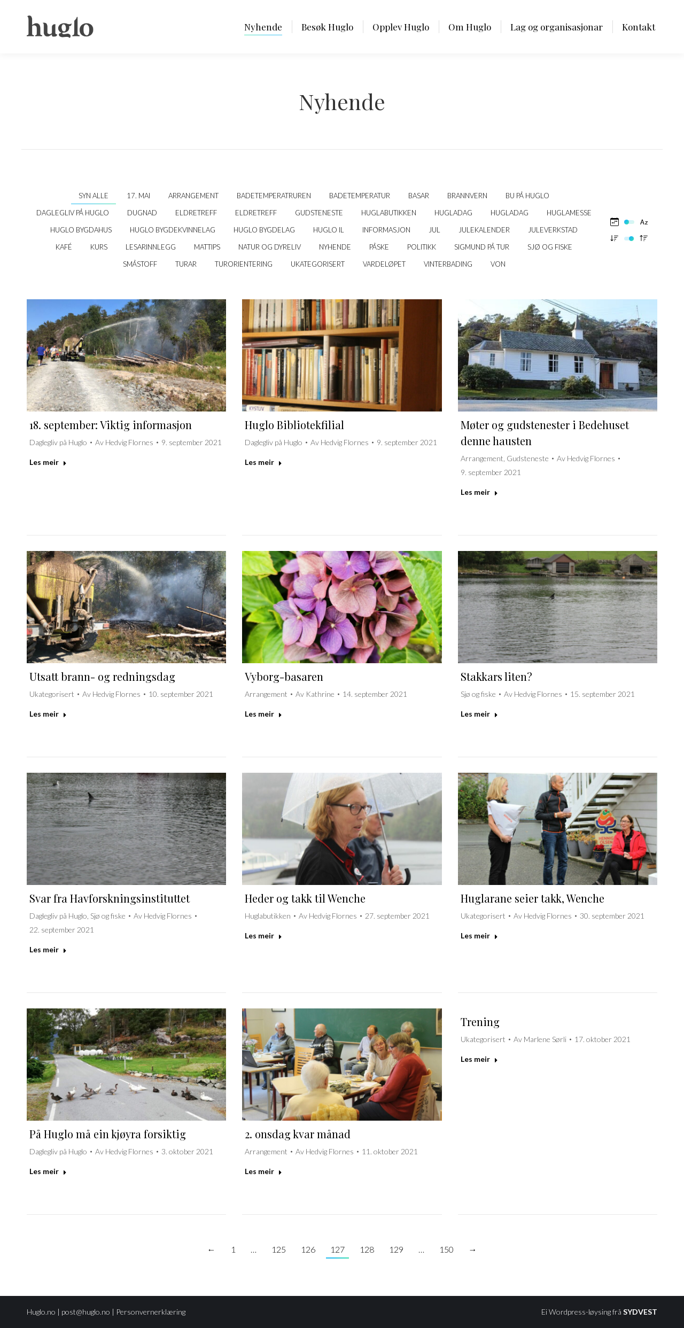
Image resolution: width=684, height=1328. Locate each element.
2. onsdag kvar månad (298, 1134)
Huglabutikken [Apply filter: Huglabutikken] (388, 212)
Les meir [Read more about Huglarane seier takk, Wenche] (479, 935)
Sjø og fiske (478, 693)
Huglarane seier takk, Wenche (532, 898)
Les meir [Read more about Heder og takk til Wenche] (263, 935)
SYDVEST (640, 1311)
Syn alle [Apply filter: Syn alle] (93, 195)
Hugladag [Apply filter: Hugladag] (453, 212)
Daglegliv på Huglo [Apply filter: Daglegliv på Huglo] (72, 212)
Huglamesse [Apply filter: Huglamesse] (569, 212)
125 (278, 1249)
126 (308, 1249)
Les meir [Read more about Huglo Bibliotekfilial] (263, 462)
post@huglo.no (85, 1311)
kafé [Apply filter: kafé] (64, 247)
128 (367, 1249)
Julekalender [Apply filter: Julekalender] (484, 230)
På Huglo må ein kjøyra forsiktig (107, 1134)
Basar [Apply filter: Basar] (418, 195)
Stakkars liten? (496, 676)
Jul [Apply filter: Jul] (434, 230)
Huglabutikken (268, 915)
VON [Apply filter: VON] (498, 264)
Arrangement (482, 458)
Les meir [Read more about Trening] (479, 1058)
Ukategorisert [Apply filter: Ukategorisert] (318, 264)
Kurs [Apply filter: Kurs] (98, 247)
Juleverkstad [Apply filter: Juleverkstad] (553, 230)
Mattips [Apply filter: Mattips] (207, 247)
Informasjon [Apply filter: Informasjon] (386, 230)
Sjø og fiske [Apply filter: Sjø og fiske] (549, 247)
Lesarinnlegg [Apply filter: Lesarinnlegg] (151, 247)
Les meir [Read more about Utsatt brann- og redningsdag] (48, 713)
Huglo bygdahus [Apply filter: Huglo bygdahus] (81, 230)
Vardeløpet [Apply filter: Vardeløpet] (384, 264)
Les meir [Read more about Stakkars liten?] (479, 713)
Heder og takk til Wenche (305, 898)
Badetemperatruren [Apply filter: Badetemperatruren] (274, 195)
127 (337, 1249)
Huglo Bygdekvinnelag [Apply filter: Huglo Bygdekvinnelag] (172, 230)
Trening (480, 1021)
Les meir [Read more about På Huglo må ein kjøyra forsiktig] (48, 1171)
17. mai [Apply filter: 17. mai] (138, 195)
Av (124, 442)
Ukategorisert (51, 693)
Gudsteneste (528, 458)
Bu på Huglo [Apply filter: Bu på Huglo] (527, 195)
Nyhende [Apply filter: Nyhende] (335, 247)
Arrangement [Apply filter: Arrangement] (193, 195)
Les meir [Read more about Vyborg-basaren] (263, 713)
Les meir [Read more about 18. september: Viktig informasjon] (48, 462)
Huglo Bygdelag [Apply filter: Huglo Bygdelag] (264, 230)
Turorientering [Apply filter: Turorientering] (244, 264)
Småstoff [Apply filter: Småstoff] (140, 264)
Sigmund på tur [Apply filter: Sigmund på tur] (481, 247)
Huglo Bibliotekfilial (294, 424)
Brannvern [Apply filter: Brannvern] (467, 195)
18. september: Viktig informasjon (110, 424)
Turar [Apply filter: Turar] (186, 264)
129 (396, 1249)
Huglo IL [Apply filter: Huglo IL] (328, 230)
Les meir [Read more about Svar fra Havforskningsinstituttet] (48, 949)
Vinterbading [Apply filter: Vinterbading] (448, 264)
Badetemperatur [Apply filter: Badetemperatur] (359, 195)
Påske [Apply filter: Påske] (379, 247)
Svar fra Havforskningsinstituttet (109, 898)
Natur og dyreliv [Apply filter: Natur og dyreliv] (269, 247)
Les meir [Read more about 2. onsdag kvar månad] (263, 1171)
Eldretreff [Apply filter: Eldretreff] (196, 212)
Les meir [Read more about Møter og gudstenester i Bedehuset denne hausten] (479, 491)
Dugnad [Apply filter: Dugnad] (142, 212)
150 (446, 1249)
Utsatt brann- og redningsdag (102, 676)
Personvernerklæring (150, 1311)
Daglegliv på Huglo (58, 442)
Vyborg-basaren (284, 676)
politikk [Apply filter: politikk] (421, 247)
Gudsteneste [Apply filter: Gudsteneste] (319, 212)
